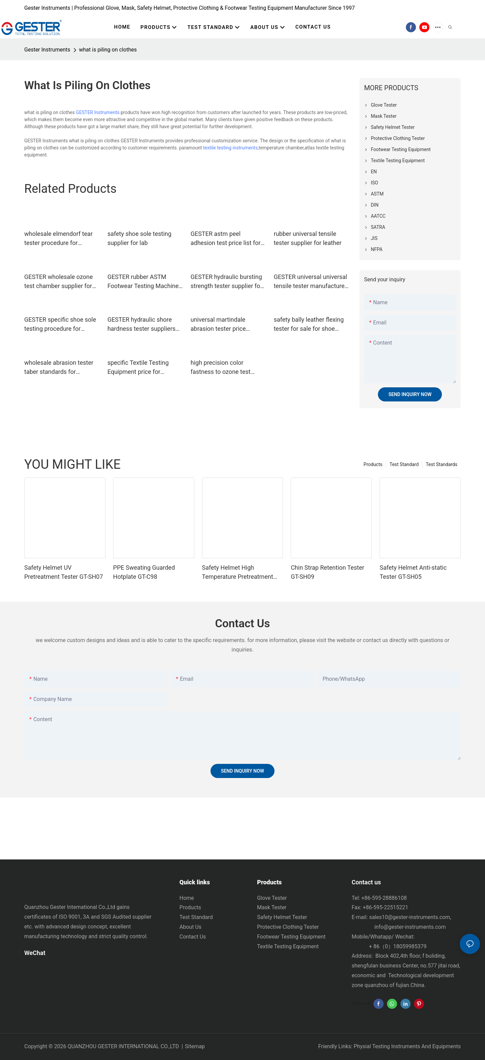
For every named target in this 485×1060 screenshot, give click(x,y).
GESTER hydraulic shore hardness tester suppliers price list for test (141, 324)
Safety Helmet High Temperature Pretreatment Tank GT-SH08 (237, 572)
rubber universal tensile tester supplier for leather (308, 238)
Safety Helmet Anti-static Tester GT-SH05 (413, 572)
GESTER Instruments (97, 112)
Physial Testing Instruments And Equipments (407, 1046)
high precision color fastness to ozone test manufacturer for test (221, 367)
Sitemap (195, 1046)
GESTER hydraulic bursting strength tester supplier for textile (226, 281)
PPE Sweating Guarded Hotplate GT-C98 (144, 572)
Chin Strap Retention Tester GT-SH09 (327, 572)
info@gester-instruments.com (409, 927)
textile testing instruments (230, 147)
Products (372, 464)
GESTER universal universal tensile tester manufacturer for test (310, 281)
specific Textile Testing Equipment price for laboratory (138, 367)
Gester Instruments (47, 49)
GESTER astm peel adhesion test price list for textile (226, 238)
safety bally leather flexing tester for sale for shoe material (309, 324)
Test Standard (404, 464)
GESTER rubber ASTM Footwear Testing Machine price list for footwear (143, 281)
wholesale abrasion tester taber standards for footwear (58, 367)
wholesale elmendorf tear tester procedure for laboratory (58, 238)
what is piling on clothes (108, 49)
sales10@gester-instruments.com (409, 917)
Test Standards (441, 464)
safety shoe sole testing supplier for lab (139, 238)
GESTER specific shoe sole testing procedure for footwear (60, 324)
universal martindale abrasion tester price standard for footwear (220, 324)
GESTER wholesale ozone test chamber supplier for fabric (58, 281)
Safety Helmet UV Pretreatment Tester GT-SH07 (63, 572)
